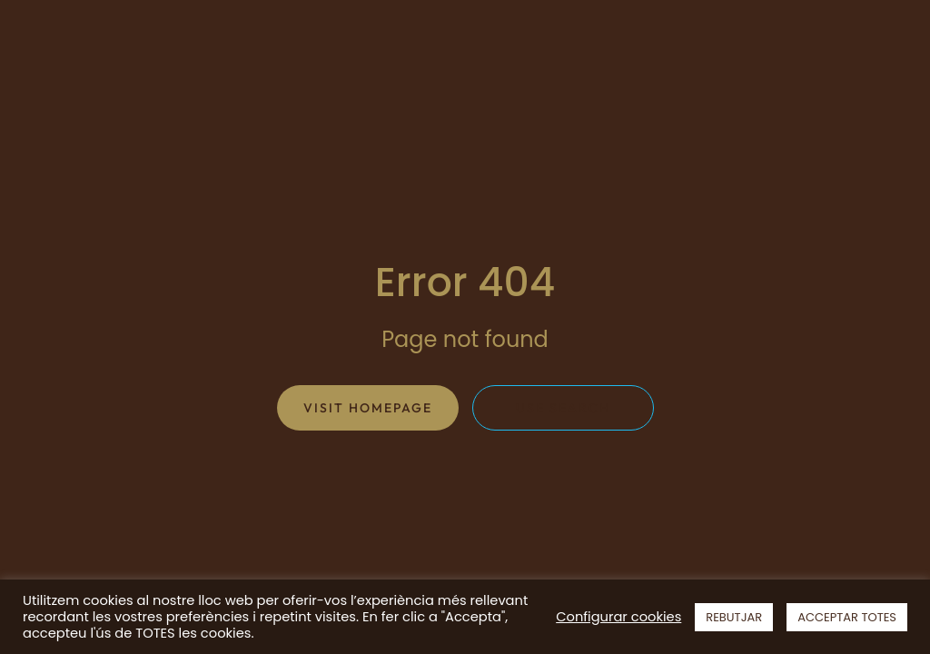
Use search (563, 408)
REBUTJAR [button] (734, 617)
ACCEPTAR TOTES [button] (846, 617)
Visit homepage (367, 408)
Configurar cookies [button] (618, 617)
